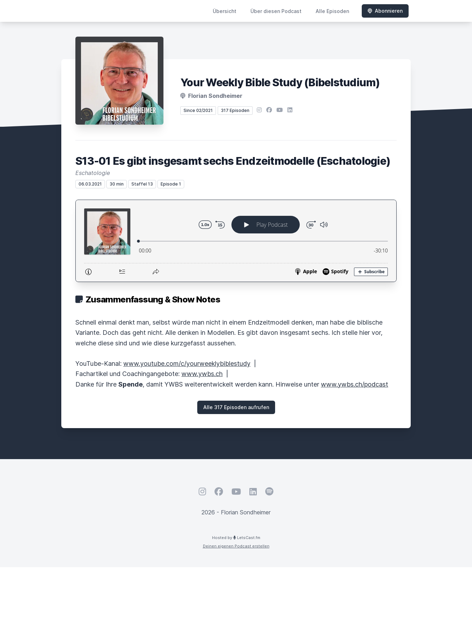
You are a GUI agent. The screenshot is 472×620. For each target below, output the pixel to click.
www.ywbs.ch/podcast (354, 384)
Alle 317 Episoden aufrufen (236, 407)
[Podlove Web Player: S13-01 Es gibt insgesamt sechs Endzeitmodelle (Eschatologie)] (236, 241)
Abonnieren (385, 11)
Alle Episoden (332, 11)
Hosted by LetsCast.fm (236, 537)
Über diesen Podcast (276, 11)
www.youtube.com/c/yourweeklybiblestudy (186, 363)
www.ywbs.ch (202, 373)
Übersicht (224, 11)
